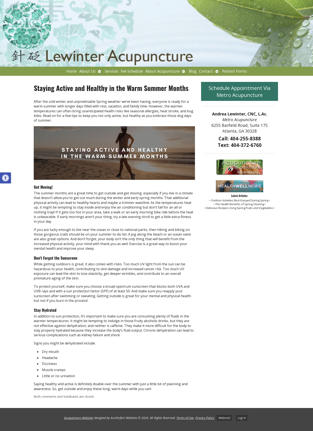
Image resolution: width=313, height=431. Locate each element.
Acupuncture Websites (78, 418)
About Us (87, 71)
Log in (242, 418)
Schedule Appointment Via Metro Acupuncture (239, 91)
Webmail (224, 418)
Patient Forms (234, 71)
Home (71, 71)
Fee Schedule (132, 71)
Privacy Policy (204, 418)
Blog (192, 71)
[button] (5, 177)
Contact (206, 71)
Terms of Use (185, 418)
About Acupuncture (162, 71)
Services (111, 71)
